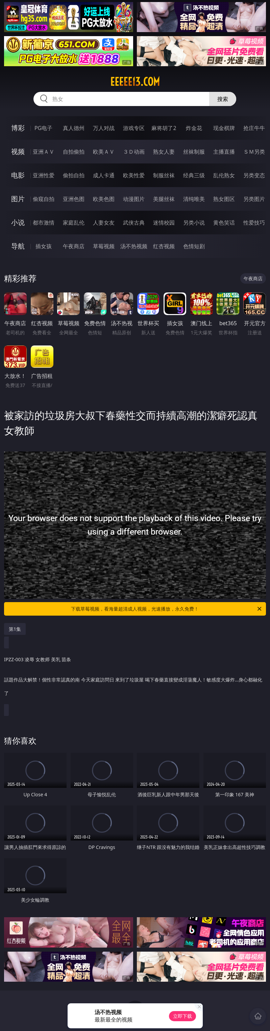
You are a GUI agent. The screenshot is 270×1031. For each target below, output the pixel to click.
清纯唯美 (194, 199)
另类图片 (254, 199)
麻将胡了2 (163, 128)
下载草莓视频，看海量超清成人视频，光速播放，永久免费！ (167, 609)
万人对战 (104, 128)
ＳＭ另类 (254, 151)
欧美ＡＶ (104, 151)
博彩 (18, 127)
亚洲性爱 (43, 175)
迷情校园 (164, 222)
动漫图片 (134, 199)
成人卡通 (104, 175)
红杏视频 (164, 246)
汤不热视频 (133, 246)
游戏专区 (134, 128)
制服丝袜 (164, 175)
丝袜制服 (194, 151)
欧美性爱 (134, 175)
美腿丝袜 (164, 199)
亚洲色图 (73, 199)
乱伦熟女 (224, 175)
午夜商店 (73, 246)
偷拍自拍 (73, 175)
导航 (18, 246)
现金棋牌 (224, 128)
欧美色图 (104, 199)
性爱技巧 (254, 222)
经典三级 (194, 175)
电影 (18, 175)
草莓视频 (104, 246)
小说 (18, 222)
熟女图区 (224, 199)
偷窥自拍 (43, 199)
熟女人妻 (164, 151)
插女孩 (43, 246)
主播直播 (224, 151)
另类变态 (254, 175)
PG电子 (43, 128)
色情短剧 (194, 246)
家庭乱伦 (73, 222)
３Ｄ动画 (134, 151)
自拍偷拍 (73, 151)
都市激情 (43, 222)
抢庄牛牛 (254, 128)
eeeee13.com (135, 81)
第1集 (15, 629)
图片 (18, 198)
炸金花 (194, 128)
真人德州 (73, 128)
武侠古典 (134, 222)
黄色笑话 (224, 222)
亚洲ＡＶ (43, 151)
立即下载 (182, 1016)
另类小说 (194, 222)
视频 (18, 151)
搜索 (222, 99)
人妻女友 (104, 222)
